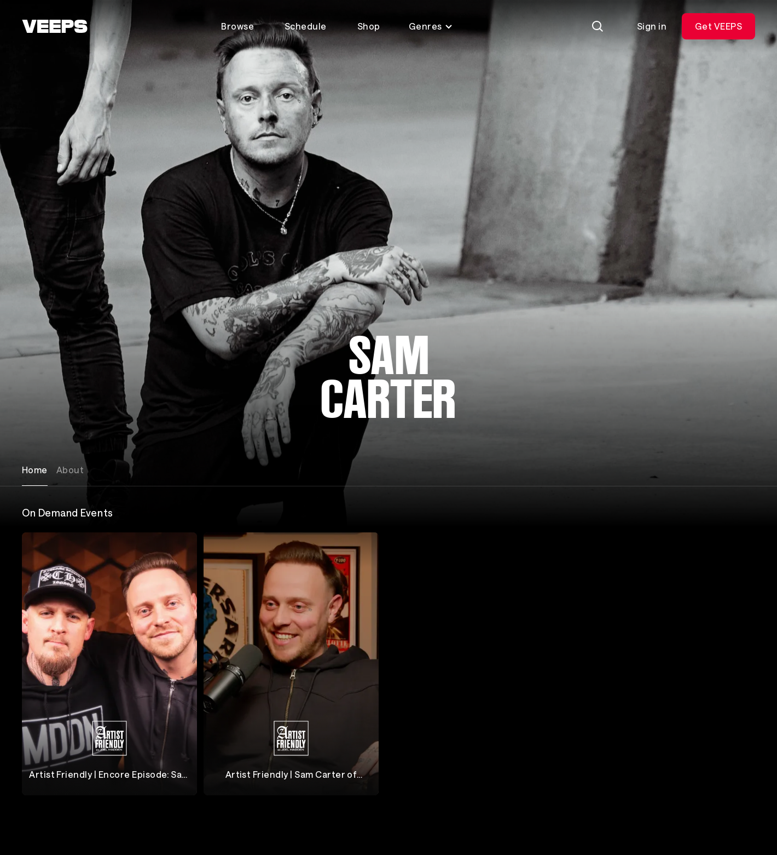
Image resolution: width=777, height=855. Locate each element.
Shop (368, 26)
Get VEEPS (718, 26)
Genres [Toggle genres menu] (431, 26)
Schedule (306, 26)
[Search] (597, 26)
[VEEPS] (55, 26)
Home (35, 469)
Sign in (651, 26)
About (70, 469)
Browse (237, 26)
